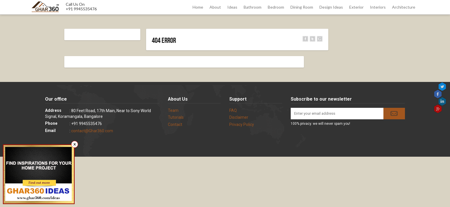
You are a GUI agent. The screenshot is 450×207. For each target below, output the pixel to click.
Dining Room (301, 7)
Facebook (438, 94)
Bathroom (252, 7)
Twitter (443, 87)
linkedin (443, 101)
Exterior (356, 7)
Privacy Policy (241, 124)
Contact (175, 124)
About (215, 7)
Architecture (403, 7)
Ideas (232, 7)
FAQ (233, 110)
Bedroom (276, 7)
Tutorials (176, 117)
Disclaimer (238, 117)
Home (198, 7)
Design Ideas (331, 7)
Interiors (378, 7)
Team (173, 110)
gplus (438, 108)
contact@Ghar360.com (92, 131)
